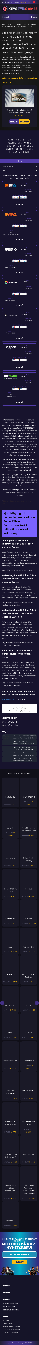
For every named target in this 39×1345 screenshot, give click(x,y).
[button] (2, 1003)
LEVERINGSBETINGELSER (11, 1329)
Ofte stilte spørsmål (11, 1310)
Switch (19, 161)
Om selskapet (8, 1323)
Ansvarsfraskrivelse (11, 1326)
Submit (19, 1262)
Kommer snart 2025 (11, 1304)
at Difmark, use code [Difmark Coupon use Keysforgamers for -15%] (16, 2)
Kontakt (6, 1320)
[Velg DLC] (19, 170)
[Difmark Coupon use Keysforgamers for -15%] (19, 502)
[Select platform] (19, 166)
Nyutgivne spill (9, 1307)
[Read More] (19, 82)
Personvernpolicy (10, 1333)
